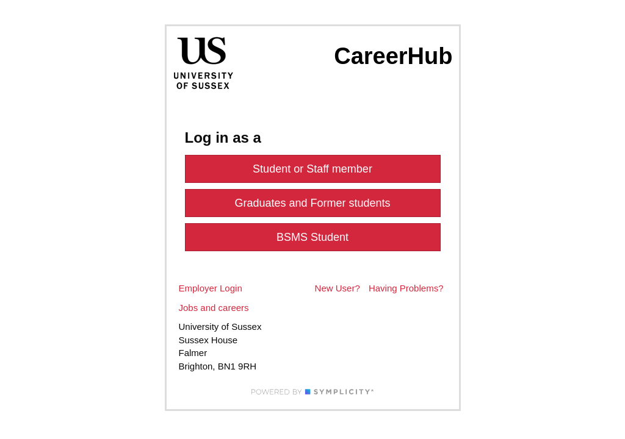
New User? (337, 288)
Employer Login (210, 288)
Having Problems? (406, 288)
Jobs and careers (214, 307)
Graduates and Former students (312, 203)
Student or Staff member (312, 169)
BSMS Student (312, 237)
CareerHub (393, 56)
